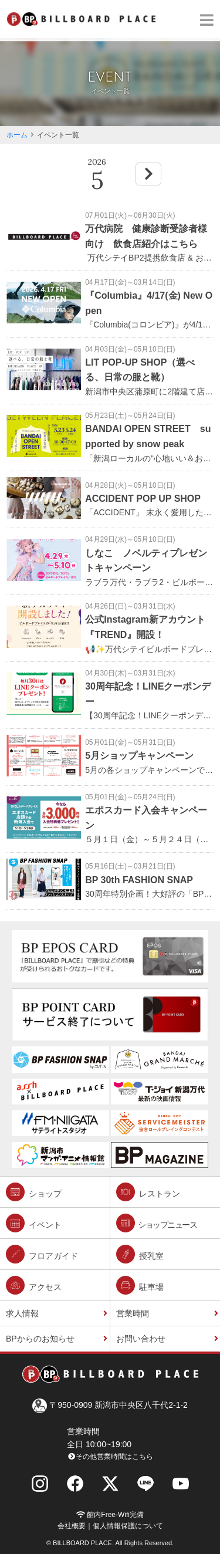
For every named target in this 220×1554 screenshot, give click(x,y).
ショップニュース (156, 1223)
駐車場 (140, 1285)
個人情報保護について (128, 1526)
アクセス (34, 1285)
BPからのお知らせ (40, 1338)
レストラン (148, 1192)
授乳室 (140, 1254)
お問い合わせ (140, 1338)
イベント (34, 1223)
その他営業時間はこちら (110, 1456)
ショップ (34, 1192)
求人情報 (22, 1313)
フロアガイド (42, 1254)
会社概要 (71, 1526)
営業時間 (132, 1313)
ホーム (17, 135)
